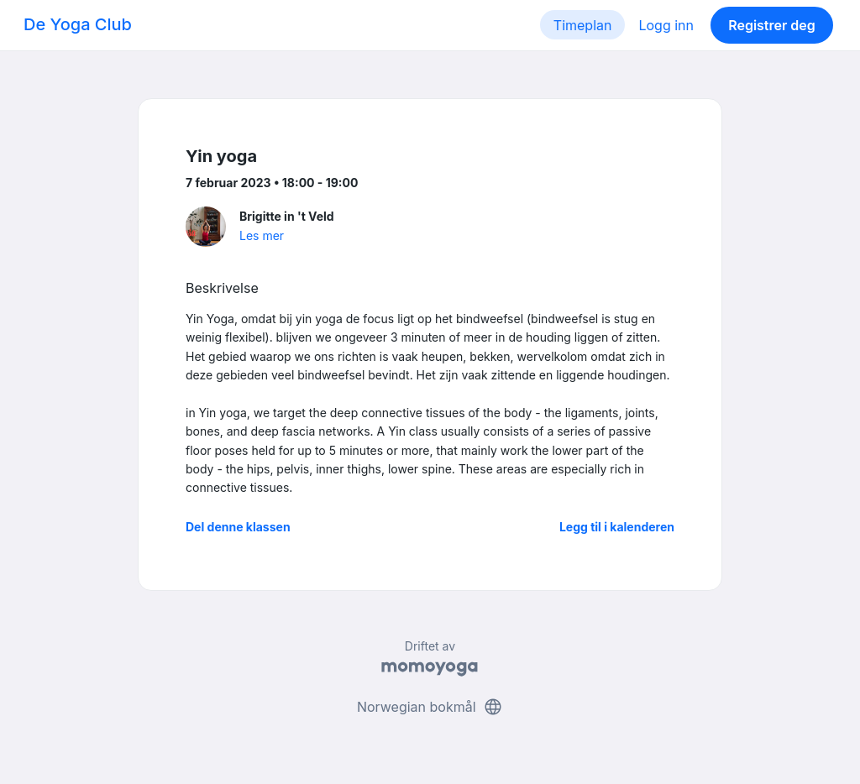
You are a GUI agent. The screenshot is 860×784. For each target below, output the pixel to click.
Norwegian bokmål (430, 707)
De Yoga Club (78, 24)
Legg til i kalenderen (616, 527)
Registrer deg (771, 25)
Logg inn (666, 25)
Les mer (261, 235)
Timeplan (582, 25)
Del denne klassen (238, 527)
